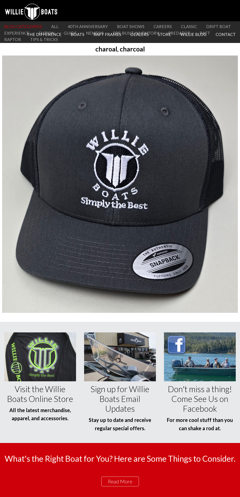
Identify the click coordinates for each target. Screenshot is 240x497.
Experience (17, 33)
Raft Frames (107, 34)
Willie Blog (193, 34)
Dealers (139, 34)
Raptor (12, 39)
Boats (77, 34)
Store (164, 34)
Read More (120, 481)
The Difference (44, 34)
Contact (226, 34)
